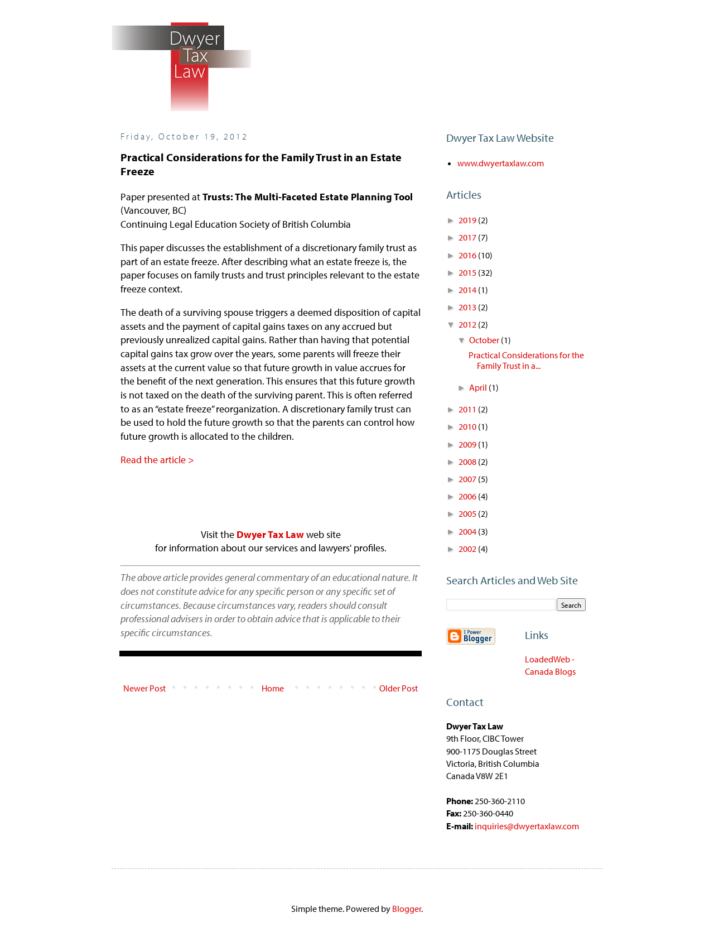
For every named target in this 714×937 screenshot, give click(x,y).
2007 (468, 478)
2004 (468, 531)
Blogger (406, 908)
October (485, 339)
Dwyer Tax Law (270, 534)
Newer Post (144, 688)
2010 (468, 426)
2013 (468, 307)
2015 (468, 272)
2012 (468, 324)
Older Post (398, 688)
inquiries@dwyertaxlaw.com (527, 826)
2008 (468, 461)
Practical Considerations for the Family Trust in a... (526, 360)
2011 (468, 409)
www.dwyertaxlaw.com (500, 163)
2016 (468, 255)
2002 (468, 548)
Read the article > (157, 459)
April (479, 387)
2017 (468, 237)
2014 (468, 289)
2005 (468, 513)
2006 (468, 496)
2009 (468, 444)
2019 (468, 219)
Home (273, 688)
